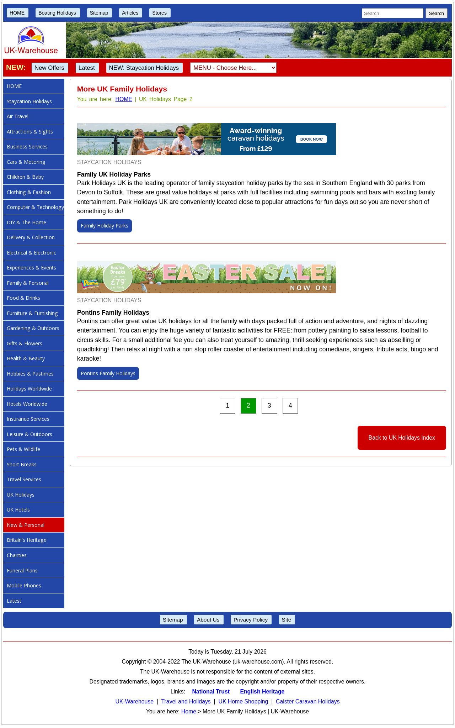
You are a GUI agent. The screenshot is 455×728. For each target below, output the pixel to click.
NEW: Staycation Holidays (144, 67)
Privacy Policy (251, 620)
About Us (208, 620)
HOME (17, 13)
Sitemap (99, 13)
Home (188, 711)
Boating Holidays (57, 13)
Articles (130, 13)
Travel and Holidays (185, 701)
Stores (159, 13)
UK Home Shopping (243, 701)
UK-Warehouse (134, 701)
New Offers (49, 67)
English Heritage (262, 691)
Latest (87, 67)
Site (286, 620)
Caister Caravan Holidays (307, 701)
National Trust (211, 691)
